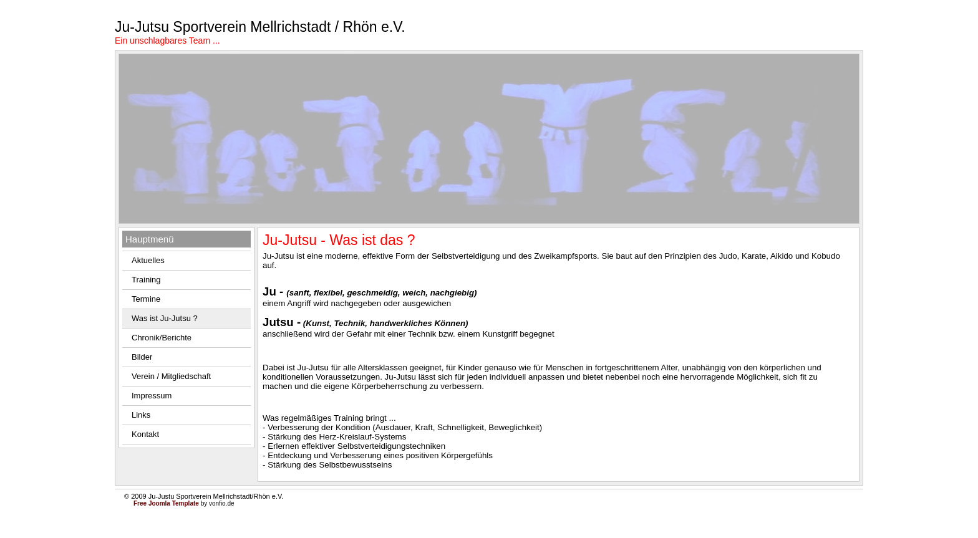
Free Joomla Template (166, 503)
